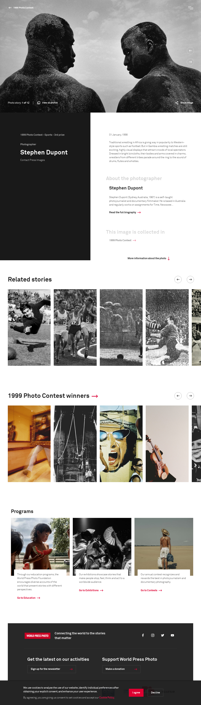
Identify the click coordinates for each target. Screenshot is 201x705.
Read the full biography (122, 212)
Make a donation (115, 669)
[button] (178, 279)
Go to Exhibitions (89, 590)
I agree (136, 692)
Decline (155, 692)
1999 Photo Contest (23, 8)
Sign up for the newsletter (45, 669)
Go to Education (26, 598)
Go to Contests (149, 590)
